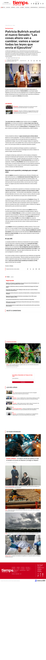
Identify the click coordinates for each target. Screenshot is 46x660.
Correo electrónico (15, 378)
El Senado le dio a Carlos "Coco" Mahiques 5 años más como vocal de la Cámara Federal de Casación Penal (22, 290)
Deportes (13, 7)
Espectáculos (42, 7)
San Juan (8, 7)
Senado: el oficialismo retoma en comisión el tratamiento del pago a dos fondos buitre (22, 287)
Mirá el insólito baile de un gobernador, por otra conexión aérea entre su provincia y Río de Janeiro (23, 305)
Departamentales (34, 7)
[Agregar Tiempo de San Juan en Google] (12, 58)
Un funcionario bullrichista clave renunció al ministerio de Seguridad (20, 299)
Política (3, 7)
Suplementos (14, 571)
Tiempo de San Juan (8, 25)
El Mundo (22, 7)
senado (12, 276)
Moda (28, 570)
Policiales (27, 7)
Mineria (18, 567)
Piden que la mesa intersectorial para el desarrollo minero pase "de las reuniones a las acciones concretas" (22, 302)
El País (17, 7)
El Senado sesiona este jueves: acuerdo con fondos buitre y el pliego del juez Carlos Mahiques (23, 293)
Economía (13, 567)
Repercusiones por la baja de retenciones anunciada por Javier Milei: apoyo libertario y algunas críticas (21, 296)
